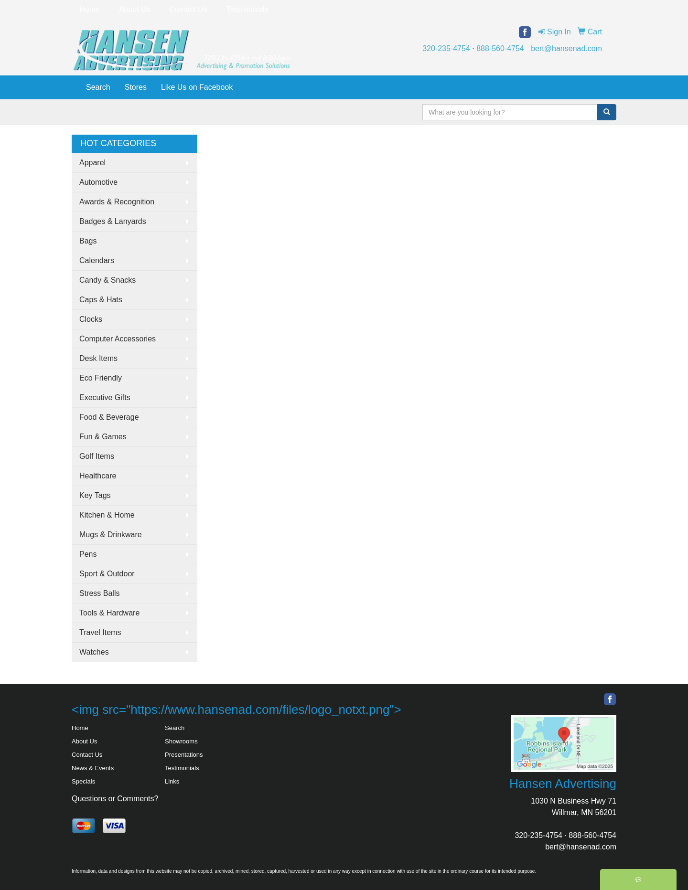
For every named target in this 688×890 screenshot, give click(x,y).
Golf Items (96, 456)
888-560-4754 (500, 48)
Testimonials (247, 9)
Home (89, 9)
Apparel (92, 163)
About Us (134, 9)
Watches (94, 652)
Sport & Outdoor (107, 574)
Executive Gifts (104, 397)
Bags (88, 241)
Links (172, 781)
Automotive (98, 182)
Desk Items (98, 358)
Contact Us (188, 9)
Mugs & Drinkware (110, 534)
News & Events (93, 768)
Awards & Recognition (116, 202)
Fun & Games (103, 437)
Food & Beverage (109, 417)
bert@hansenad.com (566, 48)
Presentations (184, 754)
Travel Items (100, 632)
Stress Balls (99, 593)
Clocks (90, 319)
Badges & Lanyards (112, 221)
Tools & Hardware (109, 613)
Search (98, 87)
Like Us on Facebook (197, 87)
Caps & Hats (100, 300)
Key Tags (95, 495)
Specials (83, 781)
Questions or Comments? (115, 799)
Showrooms (181, 741)
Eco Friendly (100, 378)
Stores (136, 87)
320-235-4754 (446, 48)
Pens (88, 554)
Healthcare (97, 476)
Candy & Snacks (107, 280)
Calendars (96, 260)
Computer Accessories (117, 339)
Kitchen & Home (107, 515)
